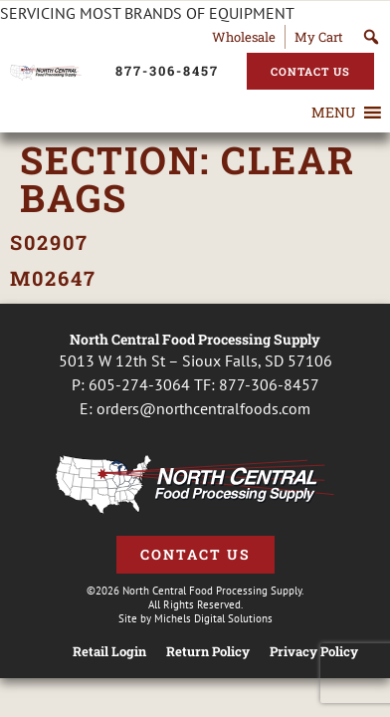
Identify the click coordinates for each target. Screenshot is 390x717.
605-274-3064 (139, 384)
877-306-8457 (269, 384)
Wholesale (244, 37)
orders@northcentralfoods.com (203, 408)
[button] (333, 112)
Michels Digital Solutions (213, 618)
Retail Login (109, 651)
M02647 (53, 278)
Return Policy (208, 651)
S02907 (49, 242)
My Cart (318, 37)
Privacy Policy (314, 651)
